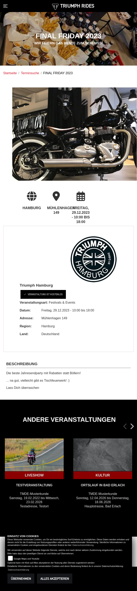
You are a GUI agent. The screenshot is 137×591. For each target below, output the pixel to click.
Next (132, 426)
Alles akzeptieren (54, 579)
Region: (26, 326)
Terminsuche (30, 73)
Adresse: (26, 318)
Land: (24, 334)
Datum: (25, 310)
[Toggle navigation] (6, 6)
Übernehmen (21, 579)
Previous (125, 426)
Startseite (10, 73)
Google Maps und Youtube (26, 559)
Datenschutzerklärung (83, 545)
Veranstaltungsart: (34, 302)
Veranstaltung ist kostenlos (43, 294)
